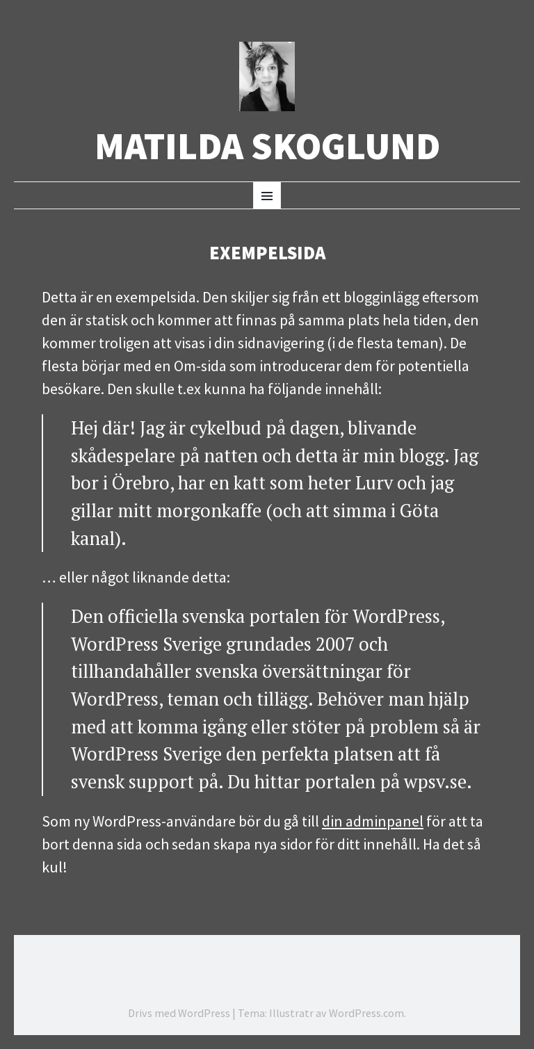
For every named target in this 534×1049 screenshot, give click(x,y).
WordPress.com (366, 1013)
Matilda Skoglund (267, 146)
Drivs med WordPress (179, 1013)
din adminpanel (372, 821)
